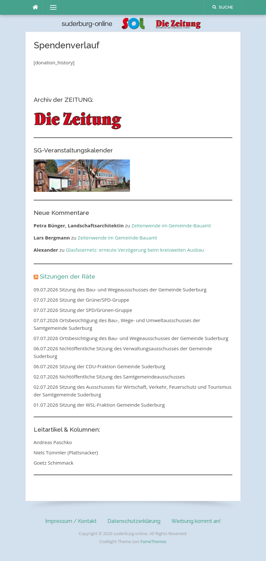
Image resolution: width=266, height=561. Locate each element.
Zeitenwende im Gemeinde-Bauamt (171, 225)
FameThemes (154, 541)
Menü (50, 7)
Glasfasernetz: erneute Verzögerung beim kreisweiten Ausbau (135, 250)
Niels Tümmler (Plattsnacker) (66, 452)
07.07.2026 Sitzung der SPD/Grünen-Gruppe (83, 310)
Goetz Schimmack (53, 462)
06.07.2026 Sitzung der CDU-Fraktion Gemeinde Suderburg (99, 366)
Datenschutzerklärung (133, 521)
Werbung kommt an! (196, 521)
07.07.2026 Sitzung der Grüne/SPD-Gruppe (81, 300)
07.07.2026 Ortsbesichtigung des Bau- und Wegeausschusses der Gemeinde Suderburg (131, 338)
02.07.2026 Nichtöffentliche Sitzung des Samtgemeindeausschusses (109, 376)
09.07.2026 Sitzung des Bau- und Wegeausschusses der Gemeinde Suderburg (120, 289)
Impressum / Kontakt (71, 521)
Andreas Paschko (53, 442)
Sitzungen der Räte (67, 276)
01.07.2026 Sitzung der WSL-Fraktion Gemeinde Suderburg (99, 405)
